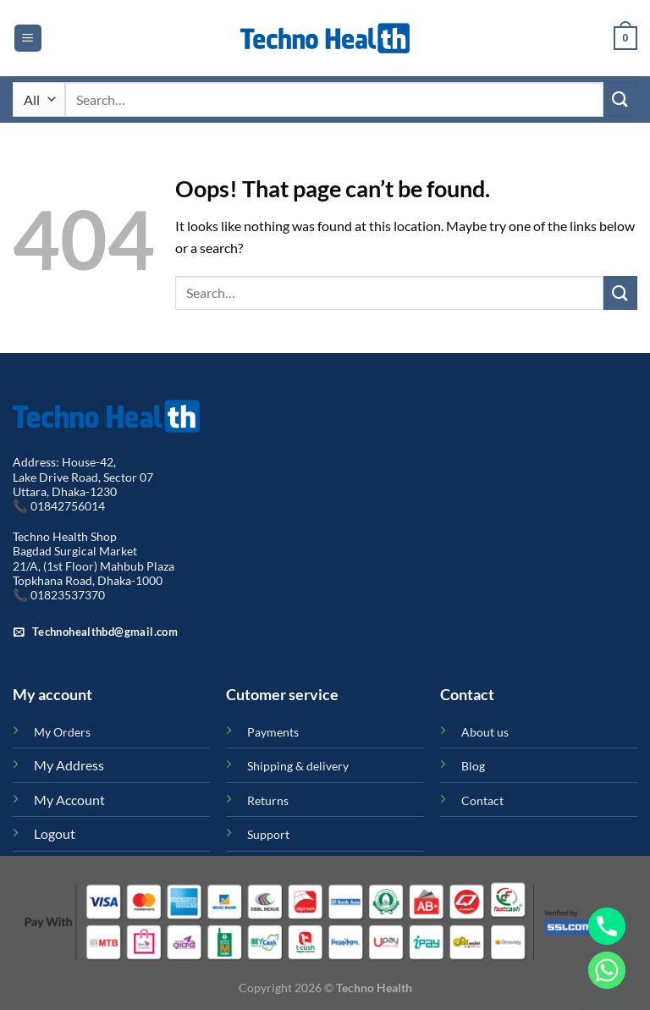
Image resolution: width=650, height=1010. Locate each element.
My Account (69, 800)
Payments (273, 732)
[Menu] (27, 38)
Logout (54, 833)
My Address (69, 765)
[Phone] (606, 926)
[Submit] (620, 99)
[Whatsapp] (606, 970)
